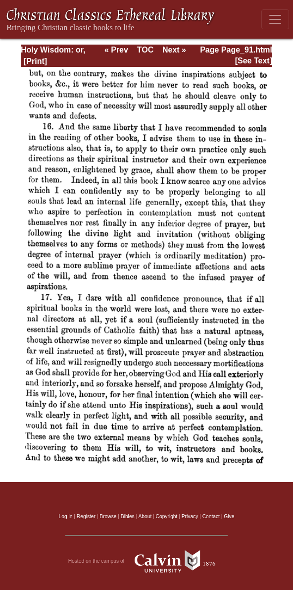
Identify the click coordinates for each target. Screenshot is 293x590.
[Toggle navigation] (275, 19)
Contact (211, 516)
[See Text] (253, 60)
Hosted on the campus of (146, 561)
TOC (145, 50)
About (144, 516)
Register (86, 516)
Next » (174, 50)
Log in (66, 516)
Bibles (128, 516)
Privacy (190, 516)
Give (229, 516)
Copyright (167, 516)
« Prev (116, 50)
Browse (107, 516)
